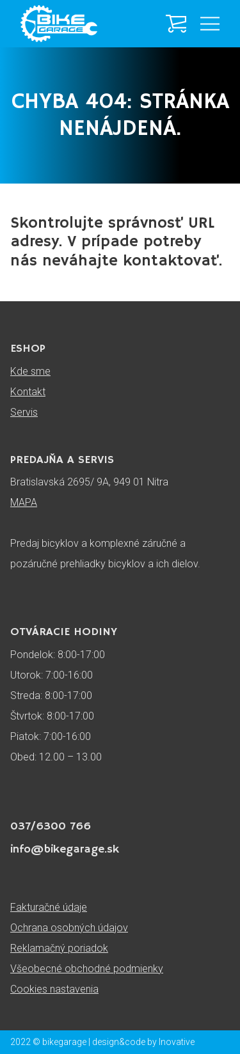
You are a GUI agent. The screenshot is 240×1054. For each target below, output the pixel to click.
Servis (24, 412)
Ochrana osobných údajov (69, 928)
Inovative (177, 1042)
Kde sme (30, 371)
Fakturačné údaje (48, 907)
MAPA (23, 502)
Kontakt (27, 392)
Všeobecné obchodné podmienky (86, 969)
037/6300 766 (50, 826)
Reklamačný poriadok (59, 948)
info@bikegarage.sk (64, 849)
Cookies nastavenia (54, 989)
